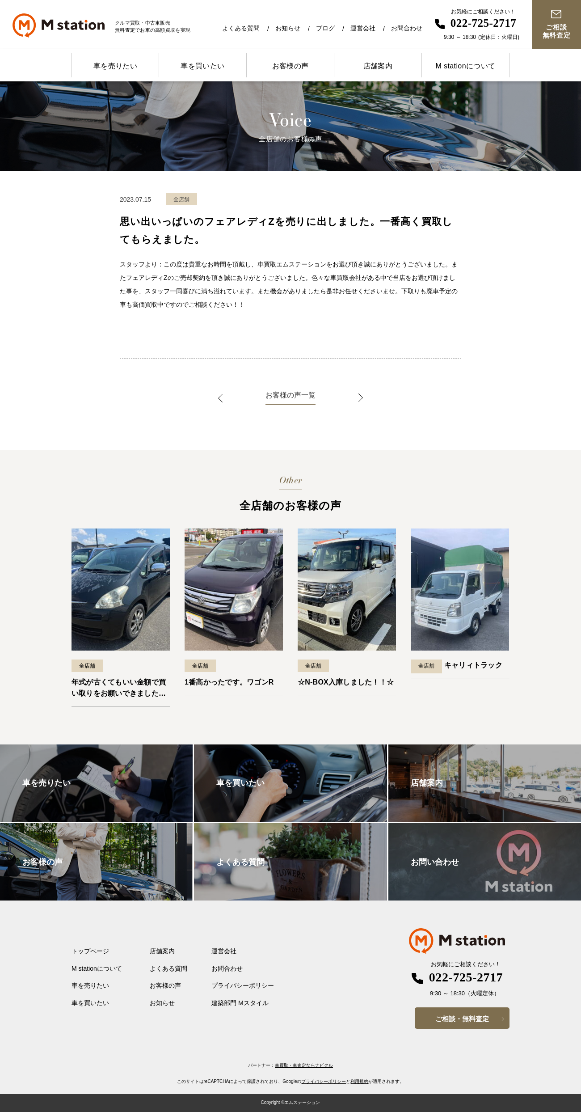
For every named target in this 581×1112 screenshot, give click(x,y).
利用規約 (359, 1081)
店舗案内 (378, 66)
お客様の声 (290, 66)
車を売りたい (115, 66)
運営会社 (362, 28)
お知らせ (287, 28)
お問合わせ (406, 28)
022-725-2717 (483, 23)
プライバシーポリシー (242, 985)
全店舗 (87, 666)
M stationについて (465, 66)
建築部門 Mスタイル (240, 1002)
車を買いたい (202, 66)
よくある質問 (241, 28)
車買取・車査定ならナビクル (304, 1065)
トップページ (90, 951)
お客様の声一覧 (290, 395)
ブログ (325, 28)
